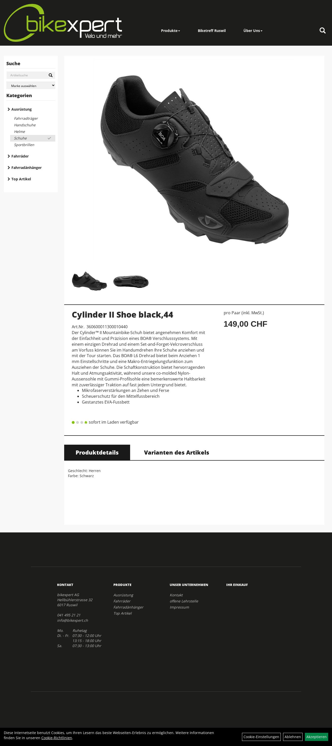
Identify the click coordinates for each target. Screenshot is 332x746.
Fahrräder (20, 156)
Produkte (170, 30)
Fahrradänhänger (26, 167)
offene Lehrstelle (184, 601)
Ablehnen (293, 736)
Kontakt (176, 595)
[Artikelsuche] (323, 31)
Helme (19, 131)
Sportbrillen (24, 144)
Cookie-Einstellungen (261, 736)
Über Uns (253, 30)
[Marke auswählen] (30, 85)
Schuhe (20, 138)
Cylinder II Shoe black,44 (122, 314)
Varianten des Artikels (176, 452)
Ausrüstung (21, 109)
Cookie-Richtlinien (56, 737)
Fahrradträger (26, 118)
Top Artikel (21, 179)
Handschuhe (25, 125)
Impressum (179, 607)
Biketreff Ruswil (212, 30)
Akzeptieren (316, 736)
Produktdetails (97, 452)
